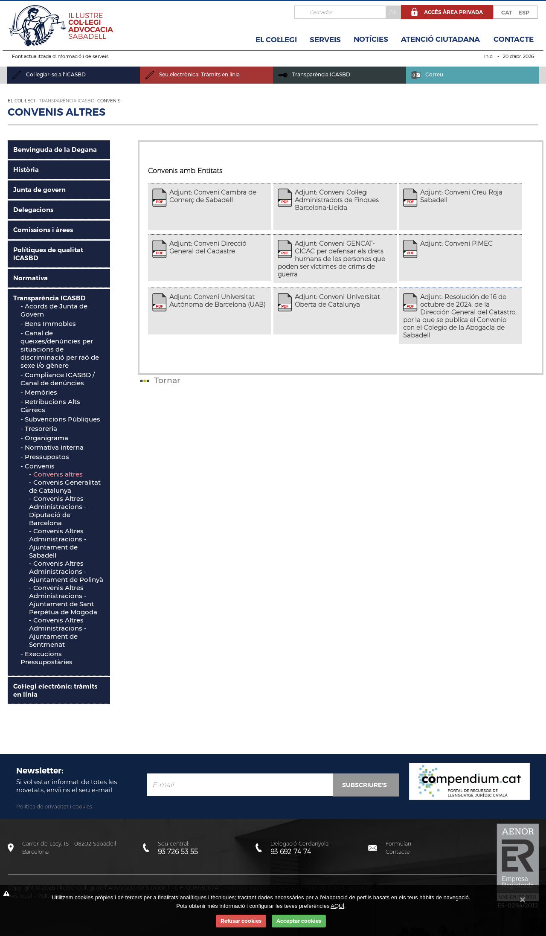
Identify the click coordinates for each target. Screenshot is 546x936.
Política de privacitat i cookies (54, 806)
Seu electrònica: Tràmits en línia (192, 74)
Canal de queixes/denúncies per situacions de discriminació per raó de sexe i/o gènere (59, 349)
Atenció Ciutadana (440, 39)
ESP (523, 12)
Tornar (159, 380)
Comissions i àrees (43, 230)
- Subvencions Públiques (60, 419)
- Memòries (38, 392)
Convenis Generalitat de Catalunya (65, 486)
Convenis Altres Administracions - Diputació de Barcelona (58, 510)
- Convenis (37, 466)
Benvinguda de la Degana (55, 149)
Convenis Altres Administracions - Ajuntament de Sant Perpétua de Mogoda (63, 600)
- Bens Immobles (48, 324)
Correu (427, 74)
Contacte (514, 39)
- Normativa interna (52, 447)
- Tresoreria (38, 428)
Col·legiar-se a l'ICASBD (49, 74)
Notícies (371, 39)
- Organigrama (44, 438)
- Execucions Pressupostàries (46, 658)
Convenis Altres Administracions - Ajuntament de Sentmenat (58, 632)
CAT (506, 12)
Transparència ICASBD (314, 74)
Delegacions (33, 210)
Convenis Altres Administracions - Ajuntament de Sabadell (58, 543)
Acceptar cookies (298, 921)
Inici (489, 56)
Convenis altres (58, 474)
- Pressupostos (44, 457)
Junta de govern (39, 190)
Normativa (30, 278)
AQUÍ (337, 906)
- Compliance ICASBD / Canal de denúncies (57, 379)
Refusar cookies (241, 921)
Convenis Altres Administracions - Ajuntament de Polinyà (66, 571)
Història (26, 170)
